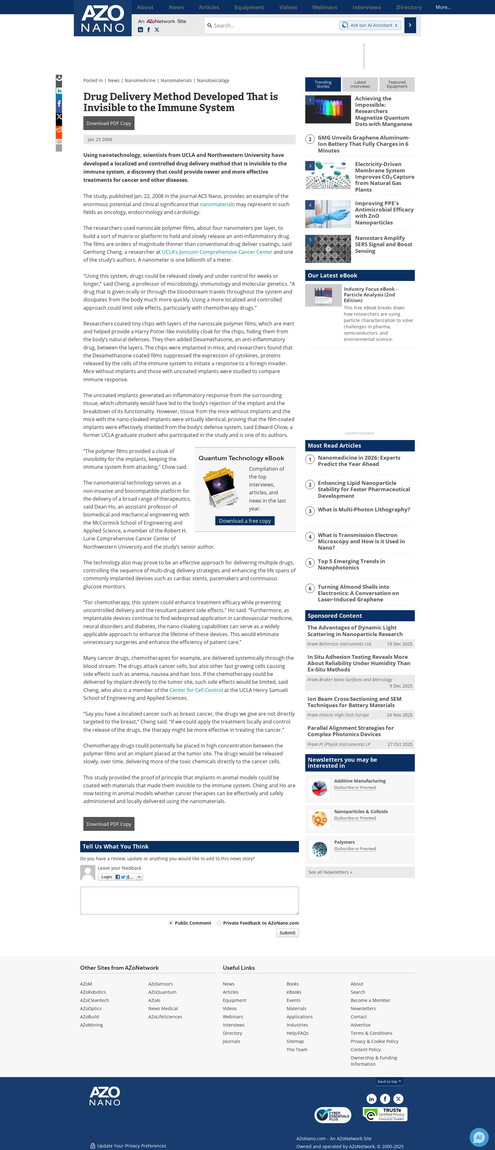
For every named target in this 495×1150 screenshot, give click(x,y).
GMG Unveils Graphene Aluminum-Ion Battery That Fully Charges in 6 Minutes (365, 135)
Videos (230, 1008)
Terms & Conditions (371, 1033)
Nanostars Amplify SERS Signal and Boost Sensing (384, 231)
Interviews (234, 1025)
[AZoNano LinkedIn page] (140, 30)
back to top (390, 1081)
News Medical (163, 1008)
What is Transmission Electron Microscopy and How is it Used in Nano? (365, 527)
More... (406, 7)
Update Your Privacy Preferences (128, 1142)
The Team (297, 1049)
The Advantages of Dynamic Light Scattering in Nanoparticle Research (360, 617)
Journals (231, 1041)
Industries (297, 1025)
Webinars (233, 1017)
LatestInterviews (360, 84)
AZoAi (154, 1000)
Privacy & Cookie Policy (374, 1041)
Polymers (344, 823)
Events (294, 1000)
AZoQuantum (162, 992)
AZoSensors (160, 984)
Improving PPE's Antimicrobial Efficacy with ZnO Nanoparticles (383, 199)
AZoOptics (91, 1008)
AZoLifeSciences (165, 1017)
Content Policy (366, 1049)
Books (293, 984)
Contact (359, 1017)
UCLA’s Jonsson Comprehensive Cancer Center (217, 251)
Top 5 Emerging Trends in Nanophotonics (348, 552)
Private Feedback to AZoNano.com (261, 923)
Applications (300, 1017)
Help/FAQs (298, 1033)
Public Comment (193, 923)
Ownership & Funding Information (374, 1061)
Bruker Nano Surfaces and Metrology (355, 663)
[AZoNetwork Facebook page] (148, 30)
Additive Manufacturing (360, 762)
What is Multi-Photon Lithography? (359, 498)
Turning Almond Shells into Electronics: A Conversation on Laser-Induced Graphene (364, 580)
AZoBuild (89, 1017)
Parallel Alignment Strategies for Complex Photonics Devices (357, 713)
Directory (232, 1033)
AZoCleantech (94, 1000)
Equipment (234, 1000)
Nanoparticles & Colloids (361, 792)
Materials (297, 1008)
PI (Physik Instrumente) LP (344, 725)
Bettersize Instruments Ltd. (345, 630)
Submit (287, 933)
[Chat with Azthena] (479, 1137)
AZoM (86, 984)
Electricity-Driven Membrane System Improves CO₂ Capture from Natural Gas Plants (384, 167)
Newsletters (363, 1008)
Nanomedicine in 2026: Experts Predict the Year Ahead (364, 450)
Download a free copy (245, 520)
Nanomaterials (176, 80)
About (357, 984)
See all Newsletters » (330, 853)
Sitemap (295, 1041)
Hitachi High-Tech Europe (344, 697)
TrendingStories (323, 84)
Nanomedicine (140, 80)
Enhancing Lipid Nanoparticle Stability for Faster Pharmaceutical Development (366, 476)
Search (358, 992)
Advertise (361, 1025)
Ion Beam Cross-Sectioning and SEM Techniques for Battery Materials (349, 685)
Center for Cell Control (196, 690)
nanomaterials (217, 204)
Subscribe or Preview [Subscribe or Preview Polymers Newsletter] (355, 829)
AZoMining (91, 1025)
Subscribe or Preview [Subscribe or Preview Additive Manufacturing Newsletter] (355, 768)
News (114, 80)
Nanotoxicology (213, 80)
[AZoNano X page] (156, 30)
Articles (231, 992)
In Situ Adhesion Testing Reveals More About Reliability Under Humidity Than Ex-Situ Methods (360, 648)
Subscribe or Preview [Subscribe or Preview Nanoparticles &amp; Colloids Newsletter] (355, 799)
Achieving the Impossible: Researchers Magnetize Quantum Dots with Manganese (384, 106)
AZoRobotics (93, 992)
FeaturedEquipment (397, 84)
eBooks (294, 992)
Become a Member (371, 1000)
